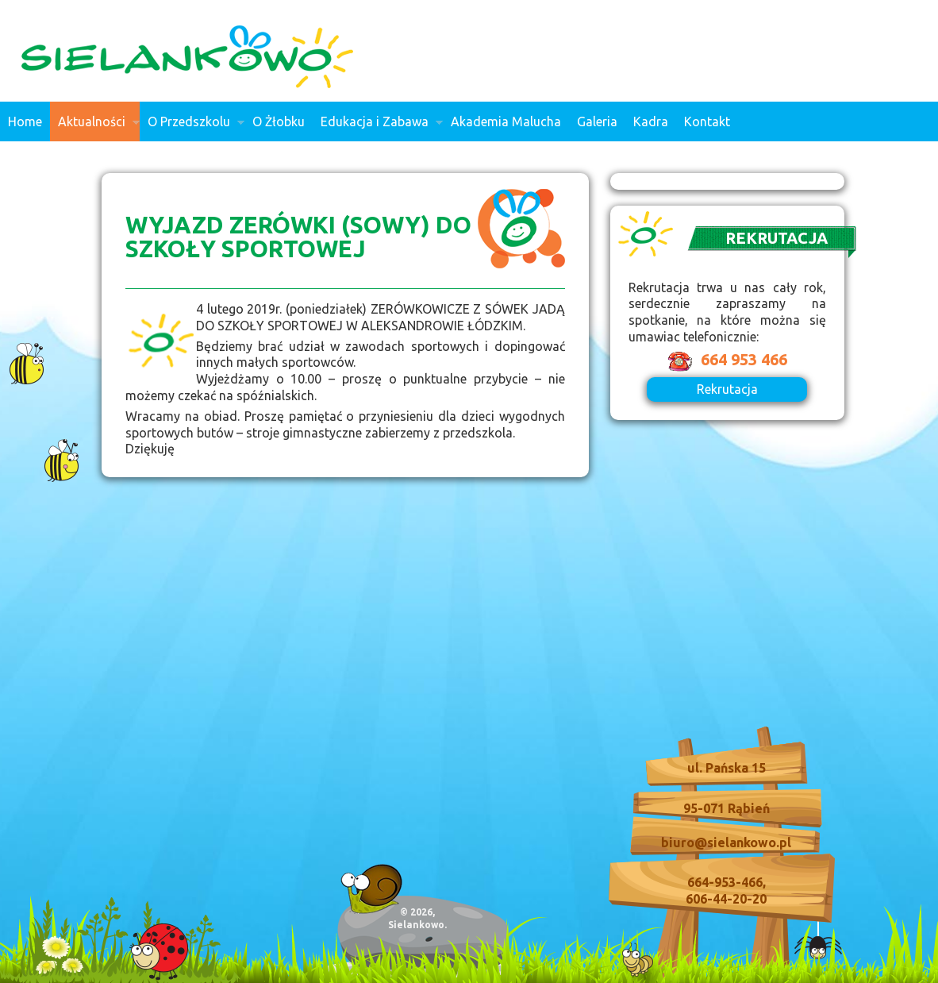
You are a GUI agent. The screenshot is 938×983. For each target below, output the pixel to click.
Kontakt (707, 121)
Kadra (650, 121)
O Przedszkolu (192, 127)
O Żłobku (278, 121)
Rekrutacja (727, 389)
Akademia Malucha (506, 121)
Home (25, 121)
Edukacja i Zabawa (378, 127)
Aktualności (95, 127)
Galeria (597, 121)
